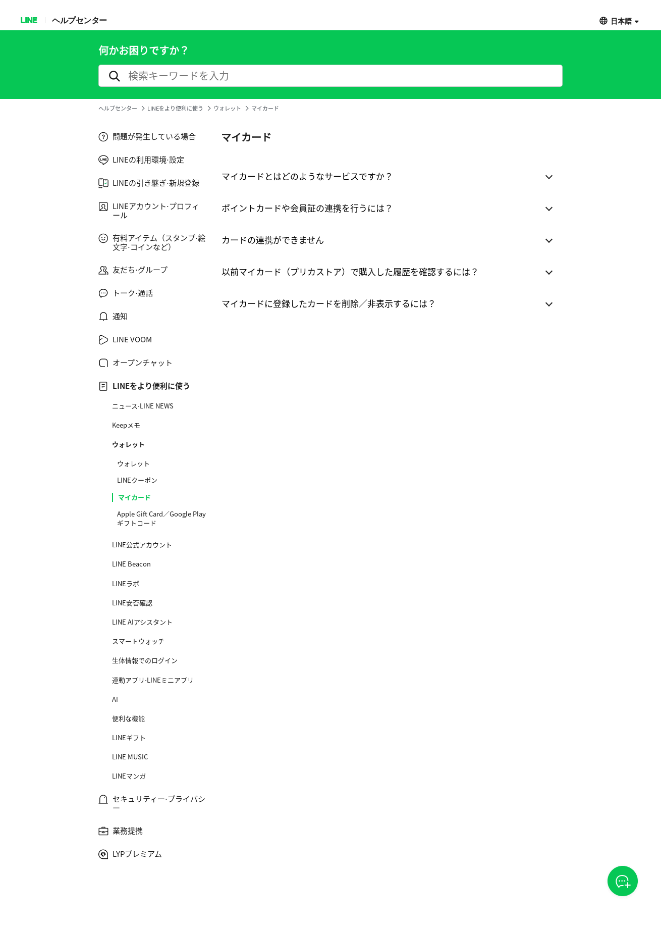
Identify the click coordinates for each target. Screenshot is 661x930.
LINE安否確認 (132, 602)
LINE (28, 20)
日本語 (621, 20)
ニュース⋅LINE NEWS (143, 405)
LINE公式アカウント (142, 544)
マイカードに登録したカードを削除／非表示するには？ (329, 303)
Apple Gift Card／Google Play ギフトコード (161, 518)
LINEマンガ (129, 776)
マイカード (134, 497)
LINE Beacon (131, 564)
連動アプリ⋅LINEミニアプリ (153, 680)
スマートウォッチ (138, 641)
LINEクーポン (137, 480)
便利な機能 (128, 718)
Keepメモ (126, 425)
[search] (330, 76)
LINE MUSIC (130, 756)
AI (115, 699)
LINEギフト (129, 737)
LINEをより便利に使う (175, 108)
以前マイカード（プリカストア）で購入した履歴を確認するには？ (350, 271)
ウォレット (227, 108)
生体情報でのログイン (145, 660)
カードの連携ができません (273, 239)
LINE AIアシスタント (142, 622)
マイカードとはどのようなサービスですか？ (307, 176)
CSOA (622, 881)
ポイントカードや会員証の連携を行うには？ (307, 207)
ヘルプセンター (79, 20)
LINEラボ (125, 583)
